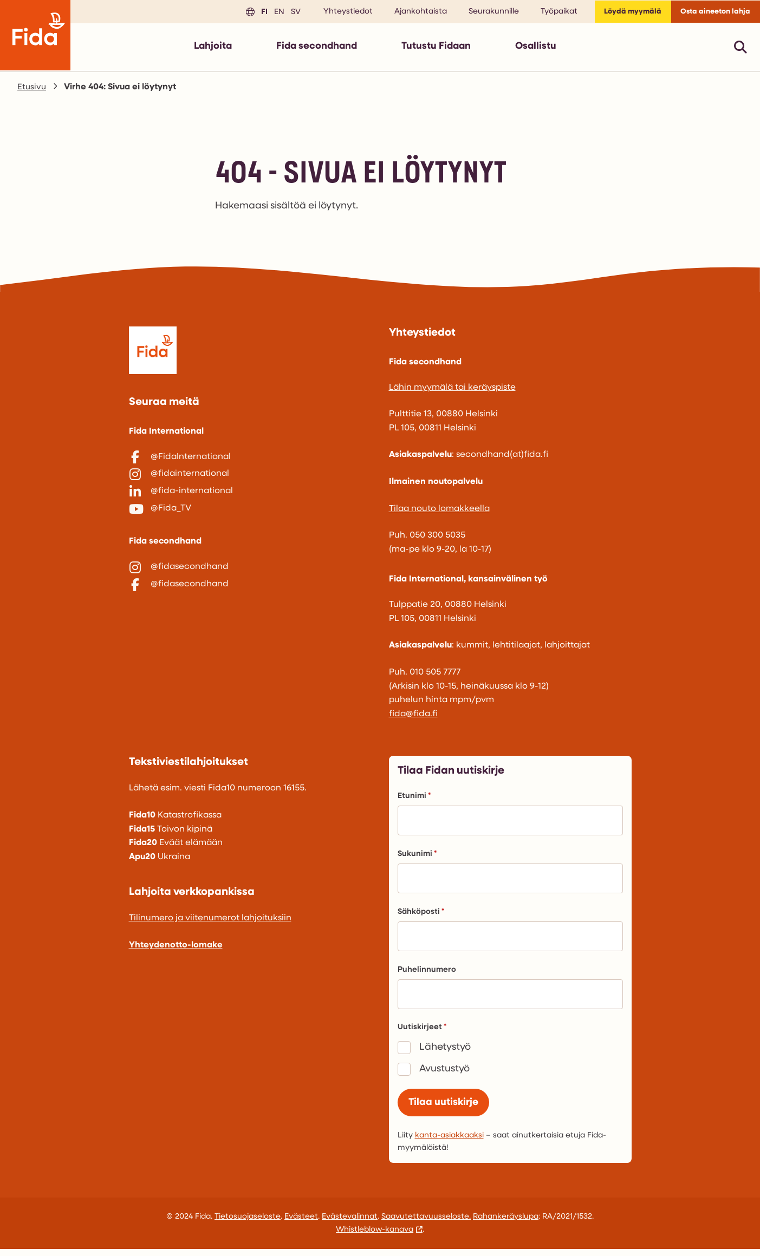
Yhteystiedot (335, 14)
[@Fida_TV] (250, 529)
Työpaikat (546, 14)
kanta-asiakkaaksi (449, 1143)
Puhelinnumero (427, 974)
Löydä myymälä (623, 14)
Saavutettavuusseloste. (426, 1224)
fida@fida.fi (413, 718)
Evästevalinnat (350, 1224)
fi (250, 13)
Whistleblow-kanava (374, 1237)
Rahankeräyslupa (505, 1224)
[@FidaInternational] (250, 462)
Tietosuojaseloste (248, 1224)
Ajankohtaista (408, 14)
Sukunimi (417, 858)
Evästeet (301, 1224)
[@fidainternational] (250, 484)
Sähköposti (421, 916)
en (265, 13)
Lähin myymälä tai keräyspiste (452, 392)
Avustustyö (444, 1073)
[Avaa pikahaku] (740, 51)
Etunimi (414, 800)
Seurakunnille (481, 14)
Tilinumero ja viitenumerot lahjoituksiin (210, 922)
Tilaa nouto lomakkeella (439, 513)
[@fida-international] (250, 507)
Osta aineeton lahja (711, 14)
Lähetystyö (445, 1051)
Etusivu (32, 91)
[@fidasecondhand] (250, 593)
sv (281, 13)
